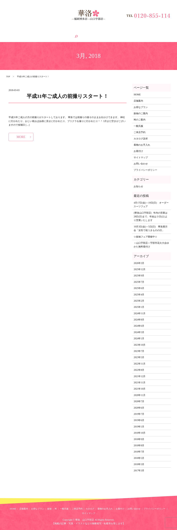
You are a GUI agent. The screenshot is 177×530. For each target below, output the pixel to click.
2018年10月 (139, 432)
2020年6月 (139, 407)
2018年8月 (139, 445)
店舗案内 (20, 31)
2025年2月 (139, 300)
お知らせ (138, 186)
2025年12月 (139, 269)
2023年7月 (139, 351)
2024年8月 (139, 319)
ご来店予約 (89, 31)
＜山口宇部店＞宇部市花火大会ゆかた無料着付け (151, 245)
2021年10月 (139, 388)
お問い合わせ (160, 31)
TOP (8, 76)
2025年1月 (139, 307)
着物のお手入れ (124, 31)
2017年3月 (139, 470)
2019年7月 (139, 414)
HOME (6, 31)
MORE (21, 136)
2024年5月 (139, 332)
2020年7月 (139, 401)
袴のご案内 (139, 119)
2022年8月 (139, 370)
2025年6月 (139, 288)
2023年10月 (139, 344)
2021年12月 (139, 376)
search (5, 37)
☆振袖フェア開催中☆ (145, 236)
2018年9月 (139, 439)
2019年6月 (139, 420)
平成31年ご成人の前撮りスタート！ (67, 96)
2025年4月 (139, 294)
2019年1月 (139, 426)
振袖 (52, 31)
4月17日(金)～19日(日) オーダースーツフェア (151, 204)
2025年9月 (139, 275)
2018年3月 (139, 464)
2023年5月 (139, 357)
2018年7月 (139, 451)
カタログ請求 (141, 138)
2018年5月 (139, 457)
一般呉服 (73, 31)
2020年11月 (139, 395)
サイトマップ (141, 157)
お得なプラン (37, 31)
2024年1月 (139, 338)
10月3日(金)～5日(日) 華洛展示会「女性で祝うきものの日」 (150, 228)
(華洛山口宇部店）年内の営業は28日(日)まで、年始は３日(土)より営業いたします (150, 216)
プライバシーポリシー (145, 170)
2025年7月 (139, 281)
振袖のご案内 (141, 113)
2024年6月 (139, 325)
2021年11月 (139, 382)
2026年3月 (139, 263)
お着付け (142, 31)
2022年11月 (139, 363)
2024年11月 (139, 313)
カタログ (105, 31)
